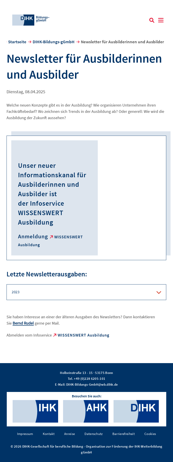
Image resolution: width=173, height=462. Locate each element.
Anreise (69, 434)
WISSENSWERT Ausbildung (83, 335)
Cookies (150, 434)
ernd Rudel (24, 323)
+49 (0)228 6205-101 (89, 378)
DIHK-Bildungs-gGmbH (54, 41)
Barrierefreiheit (123, 434)
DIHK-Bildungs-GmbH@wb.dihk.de (92, 384)
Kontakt (49, 434)
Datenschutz (93, 434)
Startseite (17, 41)
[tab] (86, 292)
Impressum (25, 434)
